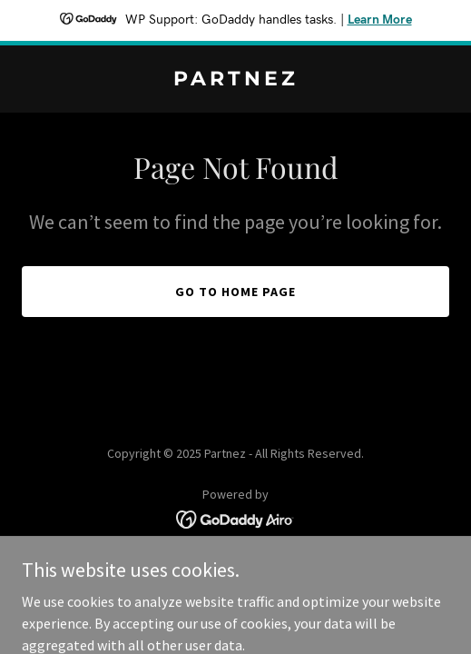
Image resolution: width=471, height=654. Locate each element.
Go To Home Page (235, 291)
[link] (235, 80)
